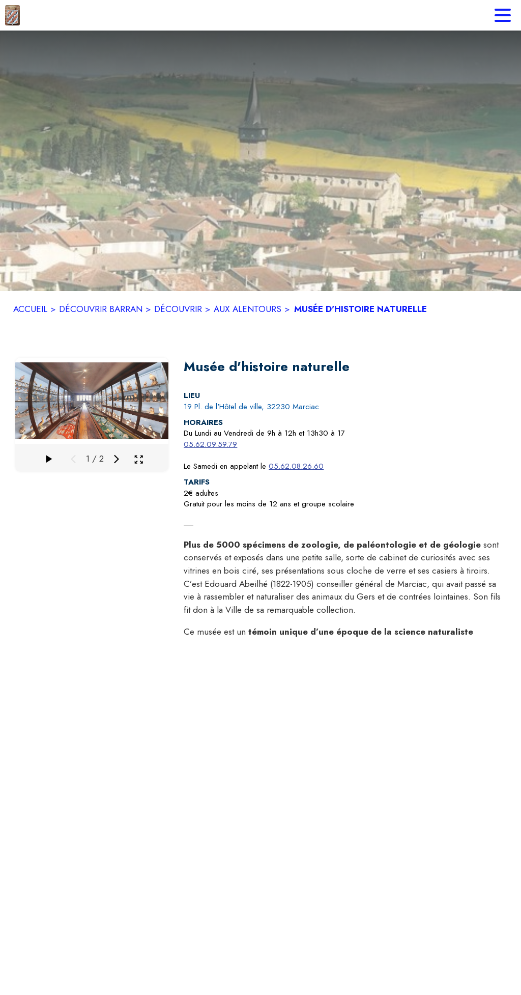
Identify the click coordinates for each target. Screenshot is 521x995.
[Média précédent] (73, 459)
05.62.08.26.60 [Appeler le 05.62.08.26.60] (296, 466)
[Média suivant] (116, 459)
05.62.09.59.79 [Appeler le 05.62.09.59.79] (210, 444)
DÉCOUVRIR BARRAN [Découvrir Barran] (100, 309)
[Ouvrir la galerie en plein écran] (138, 459)
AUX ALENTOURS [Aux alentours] (247, 309)
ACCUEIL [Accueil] (30, 309)
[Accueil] (12, 15)
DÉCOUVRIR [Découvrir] (178, 309)
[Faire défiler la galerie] (48, 459)
